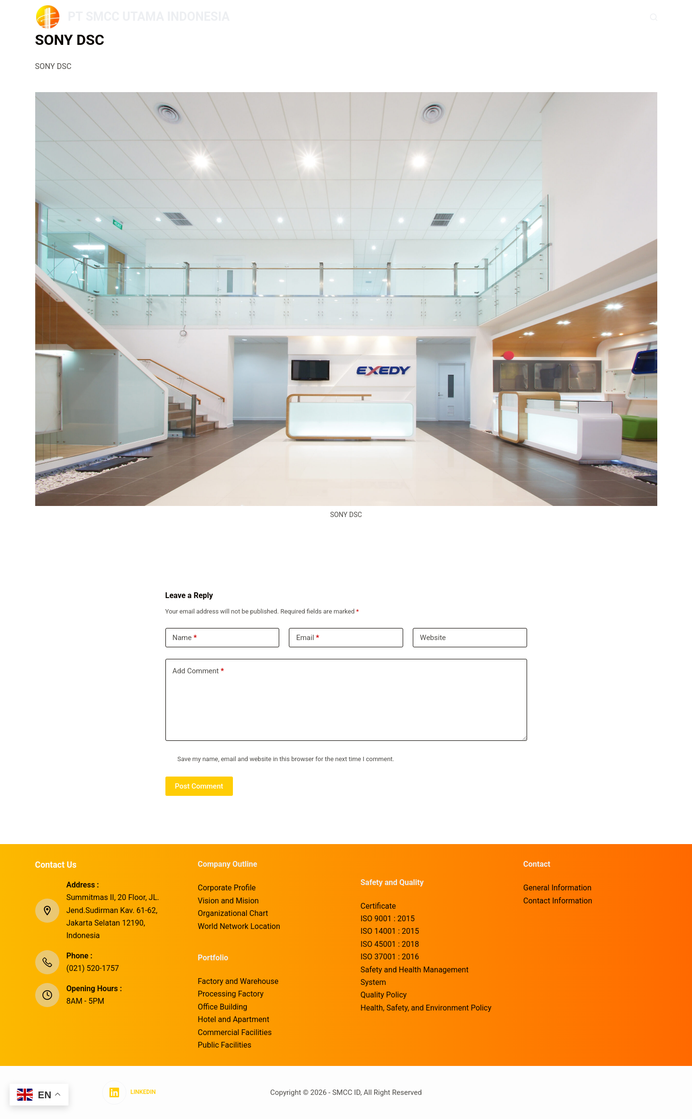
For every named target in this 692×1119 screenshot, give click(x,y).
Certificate (378, 906)
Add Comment (198, 671)
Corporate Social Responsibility (568, 16)
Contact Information (557, 900)
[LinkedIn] (129, 1092)
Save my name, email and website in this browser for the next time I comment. (285, 759)
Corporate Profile (227, 887)
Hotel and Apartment (233, 1019)
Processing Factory (231, 993)
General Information (557, 887)
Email (307, 638)
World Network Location (239, 926)
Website (433, 637)
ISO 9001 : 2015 (388, 918)
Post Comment (199, 786)
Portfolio (390, 16)
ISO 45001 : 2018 (390, 944)
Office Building (222, 1006)
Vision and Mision (228, 900)
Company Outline (322, 16)
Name (185, 638)
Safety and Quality (461, 16)
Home (261, 16)
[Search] (653, 17)
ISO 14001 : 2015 (390, 931)
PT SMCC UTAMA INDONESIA (149, 17)
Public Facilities (224, 1045)
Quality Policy (384, 994)
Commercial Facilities (234, 1032)
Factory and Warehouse (238, 981)
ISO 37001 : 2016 (390, 956)
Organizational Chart (233, 913)
